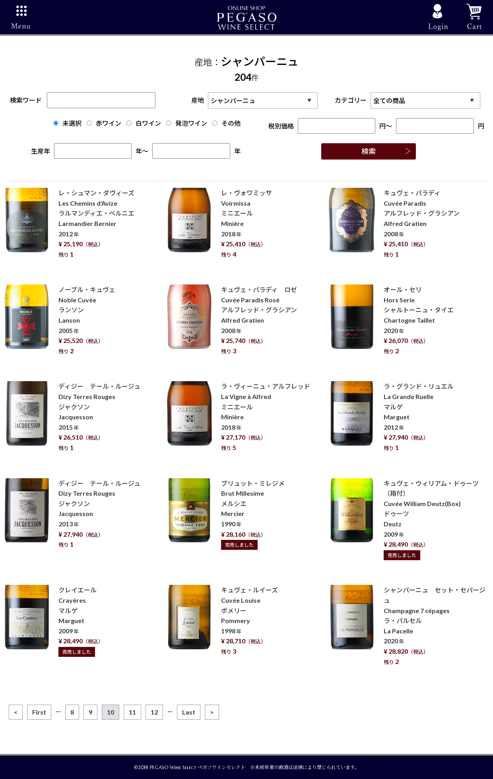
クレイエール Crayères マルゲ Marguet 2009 (80, 620)
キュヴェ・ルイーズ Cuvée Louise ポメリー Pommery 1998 (249, 620)
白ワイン (143, 123)
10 (110, 712)
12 (154, 712)
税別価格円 (327, 126)
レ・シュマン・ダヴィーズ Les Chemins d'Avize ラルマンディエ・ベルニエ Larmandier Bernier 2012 (96, 223)
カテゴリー (409, 100)
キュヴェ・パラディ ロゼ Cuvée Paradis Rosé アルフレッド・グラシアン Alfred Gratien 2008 (259, 320)
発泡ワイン (186, 123)
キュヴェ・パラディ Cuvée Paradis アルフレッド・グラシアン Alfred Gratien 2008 (422, 223)
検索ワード (82, 100)
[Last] (188, 712)
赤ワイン (104, 123)
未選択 (67, 123)
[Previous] (16, 712)
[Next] (212, 712)
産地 (256, 100)
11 (132, 712)
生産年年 (86, 151)
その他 (226, 123)
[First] (39, 712)
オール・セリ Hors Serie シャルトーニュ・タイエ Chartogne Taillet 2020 (419, 320)
